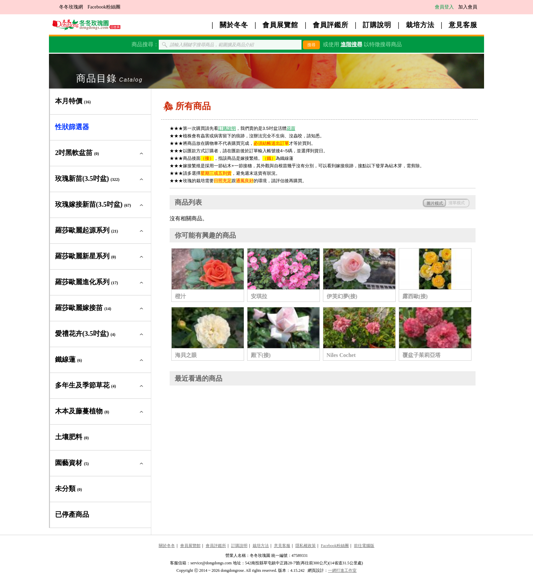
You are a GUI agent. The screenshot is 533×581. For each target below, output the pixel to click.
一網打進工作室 (342, 570)
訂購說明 (377, 25)
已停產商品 (72, 514)
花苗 (291, 128)
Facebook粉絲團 (104, 7)
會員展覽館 (280, 25)
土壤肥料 (72, 437)
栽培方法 (420, 25)
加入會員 (467, 7)
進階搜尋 (351, 44)
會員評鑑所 (330, 25)
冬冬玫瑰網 (71, 7)
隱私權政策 (305, 545)
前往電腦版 (364, 545)
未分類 (68, 488)
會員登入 (444, 7)
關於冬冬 (234, 25)
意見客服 (463, 25)
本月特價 (73, 101)
